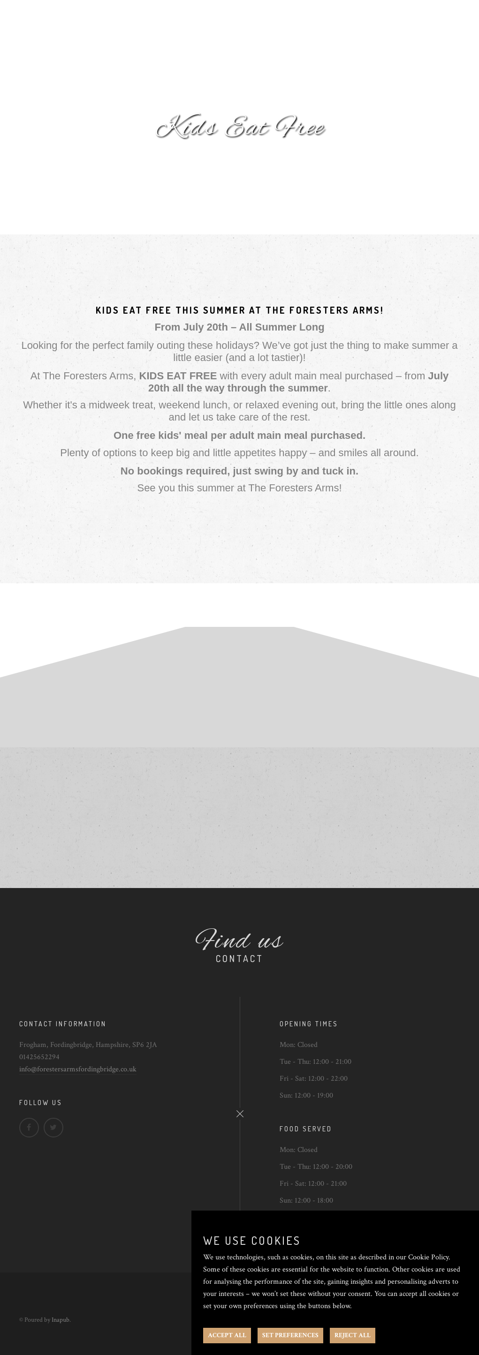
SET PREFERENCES (290, 1335)
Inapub (60, 1320)
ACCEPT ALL (227, 1335)
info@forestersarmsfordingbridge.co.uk (78, 1069)
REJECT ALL (353, 1335)
